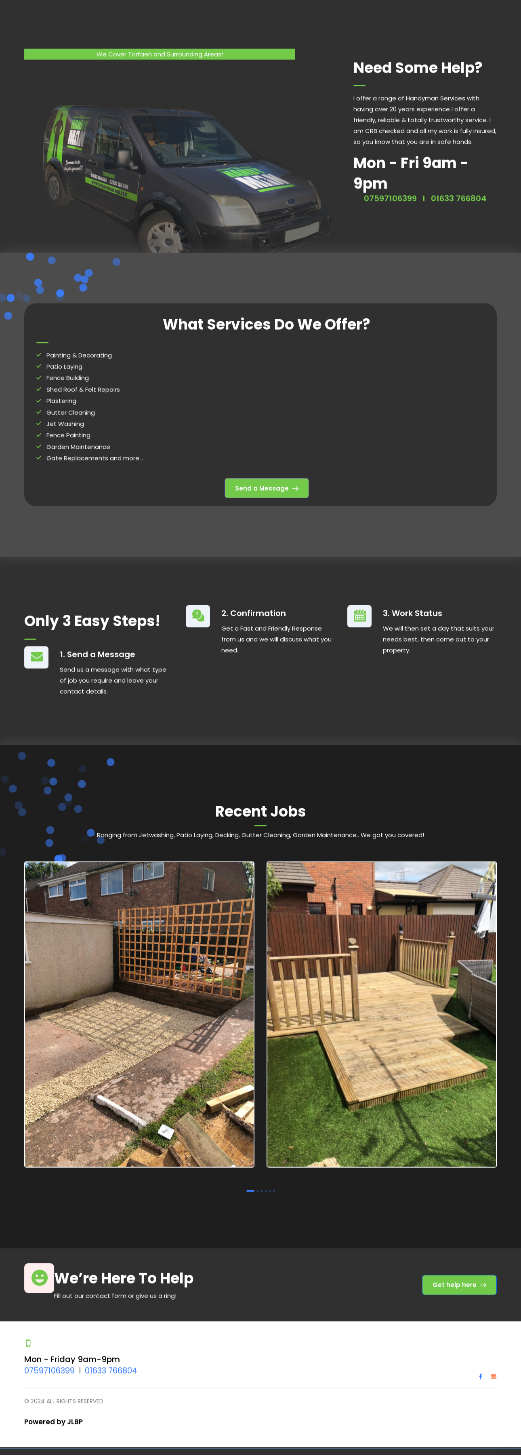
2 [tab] (257, 1180)
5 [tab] (270, 1180)
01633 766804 (111, 1360)
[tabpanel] (139, 1005)
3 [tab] (262, 1180)
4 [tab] (266, 1180)
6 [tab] (274, 1180)
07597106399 (49, 1360)
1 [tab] (250, 1180)
